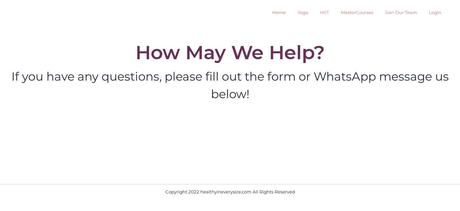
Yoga (302, 12)
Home (279, 12)
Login (435, 12)
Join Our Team (401, 12)
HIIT (324, 12)
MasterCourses (357, 12)
